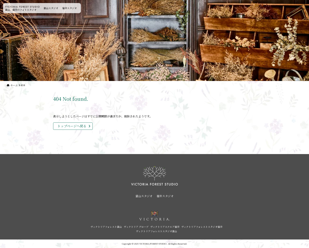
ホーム (14, 85)
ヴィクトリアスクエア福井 (164, 226)
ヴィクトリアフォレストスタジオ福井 (201, 226)
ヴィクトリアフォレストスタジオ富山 (156, 231)
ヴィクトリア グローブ (136, 226)
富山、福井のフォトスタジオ (22, 8)
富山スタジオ (51, 8)
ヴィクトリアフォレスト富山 (106, 226)
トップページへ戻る (71, 126)
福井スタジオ (69, 8)
